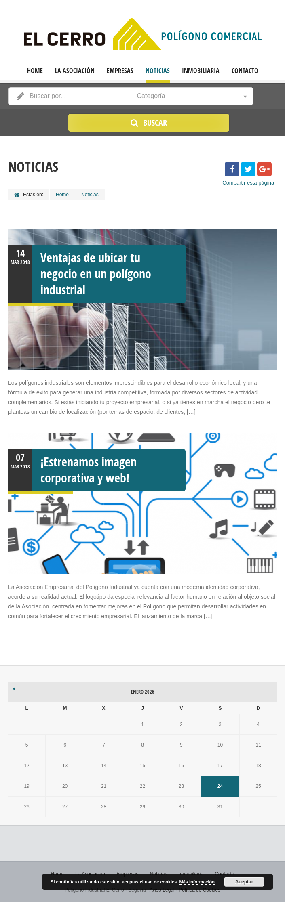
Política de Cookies (199, 890)
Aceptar (244, 882)
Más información (197, 881)
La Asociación (75, 71)
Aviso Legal (162, 890)
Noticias (158, 71)
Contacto (245, 71)
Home (35, 71)
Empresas (120, 71)
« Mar (14, 688)
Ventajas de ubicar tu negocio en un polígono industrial (95, 273)
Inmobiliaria (201, 71)
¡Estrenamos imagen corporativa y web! (88, 469)
